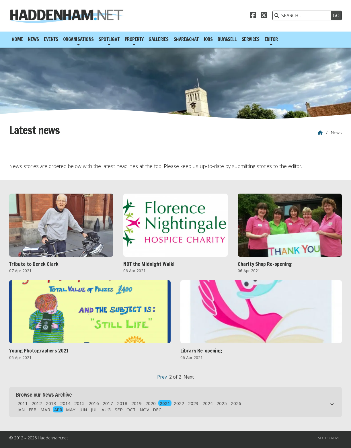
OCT (131, 409)
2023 (193, 403)
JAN (21, 409)
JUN (83, 409)
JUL (94, 409)
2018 (122, 403)
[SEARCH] (303, 15)
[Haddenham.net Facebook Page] (253, 16)
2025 (222, 403)
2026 (236, 403)
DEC (157, 409)
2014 (65, 403)
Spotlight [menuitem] (109, 39)
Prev (162, 377)
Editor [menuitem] (271, 39)
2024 (207, 403)
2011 (22, 403)
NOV (144, 409)
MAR (45, 409)
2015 (79, 403)
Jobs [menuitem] (208, 39)
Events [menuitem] (51, 39)
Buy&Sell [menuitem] (227, 39)
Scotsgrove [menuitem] (329, 438)
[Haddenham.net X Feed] (264, 16)
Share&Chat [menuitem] (186, 39)
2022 (179, 403)
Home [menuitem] (17, 39)
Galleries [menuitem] (159, 39)
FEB (32, 409)
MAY (70, 409)
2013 (51, 403)
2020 (150, 403)
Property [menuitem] (134, 39)
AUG (106, 409)
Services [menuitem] (251, 39)
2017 (108, 403)
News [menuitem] (33, 39)
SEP (119, 409)
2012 (37, 403)
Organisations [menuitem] (78, 39)
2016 (94, 403)
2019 (136, 403)
